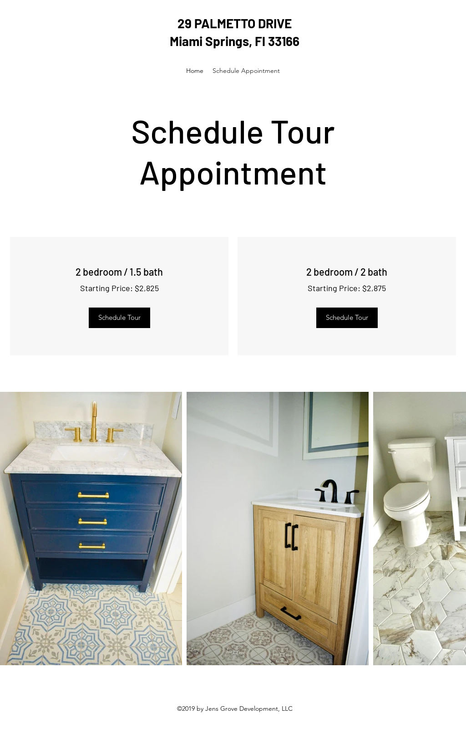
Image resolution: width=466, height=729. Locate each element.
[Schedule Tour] (119, 318)
